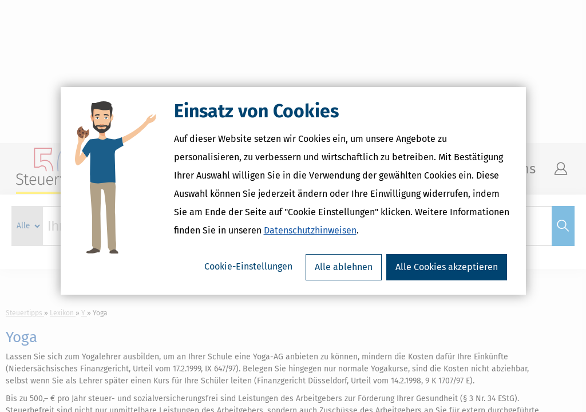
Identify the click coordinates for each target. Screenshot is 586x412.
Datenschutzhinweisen (310, 245)
